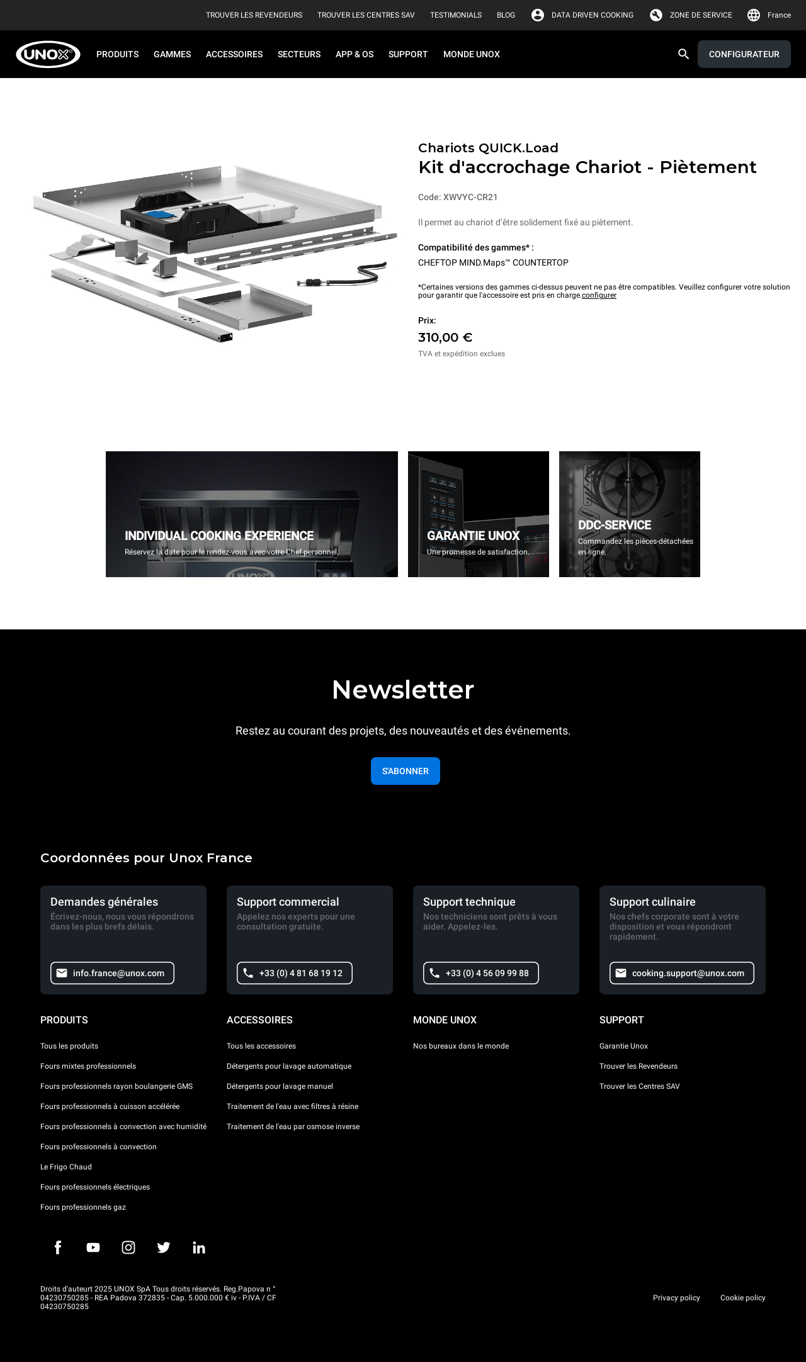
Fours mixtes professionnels (88, 1066)
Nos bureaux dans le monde (461, 1046)
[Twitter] (163, 1247)
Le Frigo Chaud (66, 1166)
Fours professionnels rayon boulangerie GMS (116, 1086)
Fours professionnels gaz (83, 1207)
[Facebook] (58, 1247)
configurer (599, 295)
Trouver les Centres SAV (639, 1086)
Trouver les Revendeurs (638, 1066)
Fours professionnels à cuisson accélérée (109, 1106)
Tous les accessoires (261, 1046)
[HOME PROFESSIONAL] (52, 54)
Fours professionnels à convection (98, 1146)
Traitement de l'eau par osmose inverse (293, 1126)
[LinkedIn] (199, 1247)
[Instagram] (128, 1247)
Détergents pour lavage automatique (289, 1066)
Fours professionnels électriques (95, 1187)
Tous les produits (69, 1046)
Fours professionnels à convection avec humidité (123, 1126)
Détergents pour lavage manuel (280, 1086)
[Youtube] (93, 1247)
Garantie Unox (623, 1046)
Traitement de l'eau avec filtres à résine (292, 1106)
